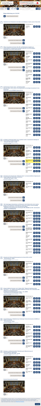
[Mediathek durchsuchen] (30, 9)
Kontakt (32, 401)
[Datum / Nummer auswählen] (15, 9)
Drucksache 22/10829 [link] (11, 322)
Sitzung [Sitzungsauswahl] (1, 8)
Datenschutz (18, 401)
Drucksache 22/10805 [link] (11, 294)
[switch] (6, 37)
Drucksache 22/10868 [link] (11, 143)
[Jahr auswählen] (7, 9)
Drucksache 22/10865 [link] (11, 179)
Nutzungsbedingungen (8, 401)
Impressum (25, 401)
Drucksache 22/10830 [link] (11, 259)
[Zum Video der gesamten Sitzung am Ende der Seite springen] (11, 16)
